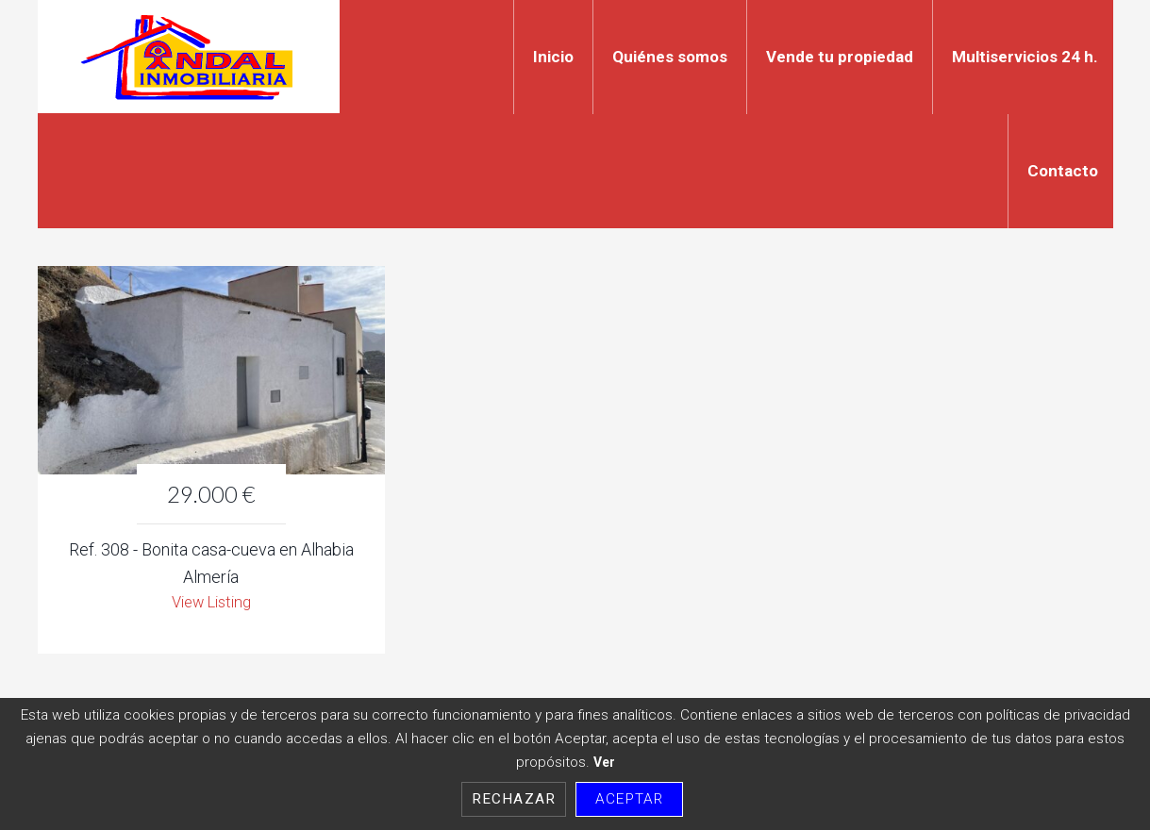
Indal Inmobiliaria (189, 56)
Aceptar (629, 798)
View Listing (211, 604)
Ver (604, 762)
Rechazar (514, 798)
